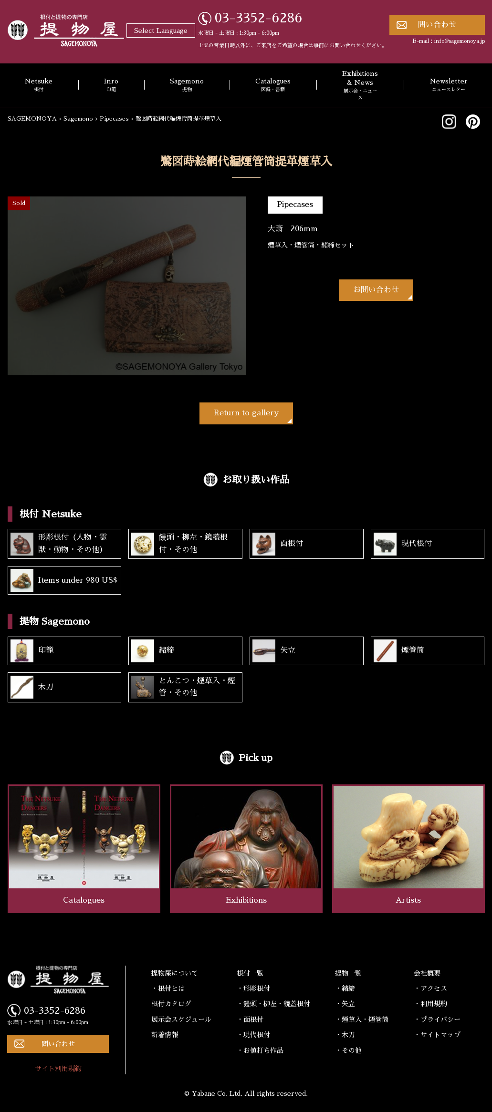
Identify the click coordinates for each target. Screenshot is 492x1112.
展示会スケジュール (181, 1019)
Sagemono (187, 85)
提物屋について (174, 973)
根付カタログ (171, 1003)
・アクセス (430, 988)
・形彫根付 (253, 988)
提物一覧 (348, 973)
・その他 (348, 1050)
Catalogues (273, 85)
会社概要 (427, 973)
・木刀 (345, 1034)
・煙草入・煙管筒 (361, 1019)
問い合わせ (437, 25)
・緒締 (345, 988)
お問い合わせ (376, 290)
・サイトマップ (437, 1034)
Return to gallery (246, 413)
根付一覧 (250, 973)
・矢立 (345, 1003)
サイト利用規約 (58, 1068)
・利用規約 (430, 1003)
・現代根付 (253, 1034)
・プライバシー (437, 1019)
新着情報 (164, 1034)
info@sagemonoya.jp (459, 41)
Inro (111, 85)
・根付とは (168, 988)
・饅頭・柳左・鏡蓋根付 (273, 1003)
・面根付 (250, 1019)
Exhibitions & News (360, 85)
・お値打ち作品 (260, 1050)
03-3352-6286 (259, 18)
